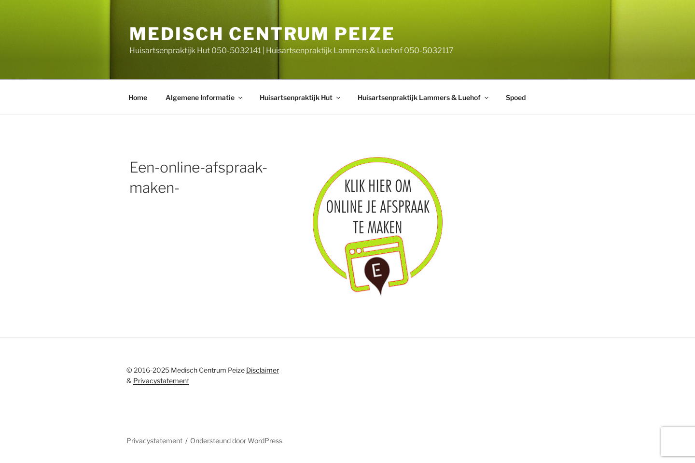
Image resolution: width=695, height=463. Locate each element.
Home (137, 97)
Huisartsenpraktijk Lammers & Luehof (424, 97)
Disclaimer (262, 370)
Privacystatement (161, 380)
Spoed (516, 97)
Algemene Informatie (205, 97)
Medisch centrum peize (262, 33)
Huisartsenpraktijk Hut (301, 97)
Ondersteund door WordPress (236, 440)
